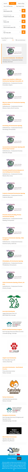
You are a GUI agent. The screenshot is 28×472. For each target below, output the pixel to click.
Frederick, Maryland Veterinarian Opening (14, 193)
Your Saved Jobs (20, 6)
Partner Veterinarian (8, 397)
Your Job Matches (8, 6)
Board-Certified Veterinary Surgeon (12, 329)
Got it (19, 458)
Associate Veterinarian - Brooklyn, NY (13, 58)
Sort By (4, 40)
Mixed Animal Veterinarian (10, 437)
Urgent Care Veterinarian (9, 358)
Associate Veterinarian (9, 311)
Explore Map (21, 3)
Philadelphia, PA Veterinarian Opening (13, 261)
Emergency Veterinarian (9, 415)
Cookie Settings (11, 458)
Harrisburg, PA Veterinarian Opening (12, 125)
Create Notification (20, 40)
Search (5, 3)
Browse (12, 3)
